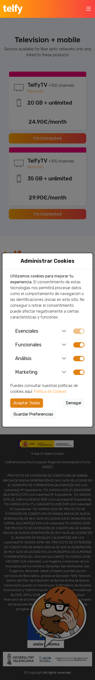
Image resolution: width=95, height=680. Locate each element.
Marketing (26, 372)
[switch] (79, 345)
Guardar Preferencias (33, 414)
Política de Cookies (50, 391)
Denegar (74, 403)
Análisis (23, 358)
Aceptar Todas (26, 403)
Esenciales (26, 331)
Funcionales (28, 345)
